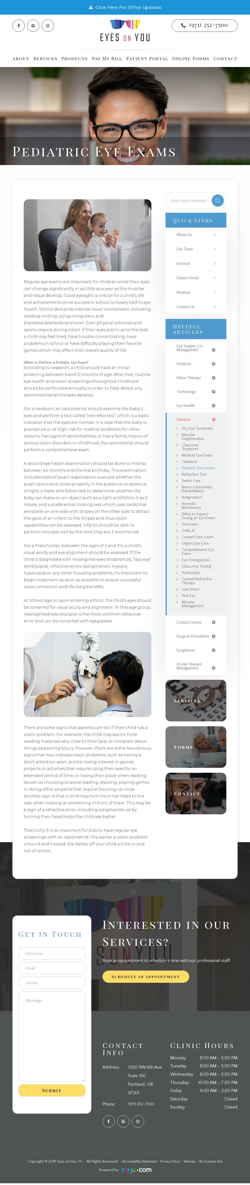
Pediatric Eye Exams (193, 478)
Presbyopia (192, 602)
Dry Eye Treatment (191, 432)
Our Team (185, 249)
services (184, 421)
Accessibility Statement (136, 1163)
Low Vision (191, 624)
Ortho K (189, 554)
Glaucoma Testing (197, 596)
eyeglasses (186, 686)
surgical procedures (195, 672)
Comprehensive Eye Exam (196, 580)
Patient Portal (147, 58)
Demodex (190, 548)
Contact (226, 58)
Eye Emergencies (197, 589)
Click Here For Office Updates (128, 7)
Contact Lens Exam (194, 563)
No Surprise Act (215, 1163)
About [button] (21, 58)
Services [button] (46, 58)
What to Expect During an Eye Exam (196, 537)
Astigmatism (193, 515)
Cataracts (190, 470)
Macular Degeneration (194, 443)
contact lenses (191, 658)
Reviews (184, 293)
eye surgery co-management (192, 348)
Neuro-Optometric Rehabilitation (194, 504)
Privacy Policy (169, 1163)
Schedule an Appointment (146, 978)
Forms (185, 784)
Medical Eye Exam (198, 463)
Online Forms (190, 58)
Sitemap (191, 1163)
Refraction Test (195, 487)
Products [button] (75, 58)
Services (184, 264)
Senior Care (192, 494)
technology (187, 393)
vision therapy (190, 379)
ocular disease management (190, 703)
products (185, 364)
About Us (185, 235)
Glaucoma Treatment (191, 454)
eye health (186, 407)
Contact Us (187, 307)
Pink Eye (189, 631)
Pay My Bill (107, 58)
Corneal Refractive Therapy (191, 613)
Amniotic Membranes (193, 524)
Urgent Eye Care (197, 572)
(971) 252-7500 (208, 24)
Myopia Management (194, 639)
